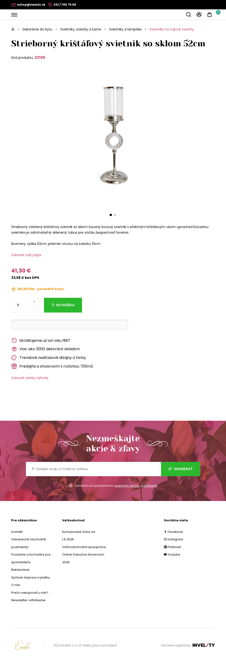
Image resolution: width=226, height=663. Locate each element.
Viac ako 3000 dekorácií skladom (45, 349)
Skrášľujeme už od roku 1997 (40, 340)
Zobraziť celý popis (26, 255)
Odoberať (181, 469)
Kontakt (17, 532)
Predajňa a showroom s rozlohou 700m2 (52, 366)
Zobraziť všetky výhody (29, 378)
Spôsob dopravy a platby (30, 577)
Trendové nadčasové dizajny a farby (48, 358)
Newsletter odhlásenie (28, 600)
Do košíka (65, 305)
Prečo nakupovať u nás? (29, 592)
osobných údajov (127, 486)
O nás (15, 585)
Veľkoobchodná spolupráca (84, 547)
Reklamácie (20, 569)
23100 (40, 57)
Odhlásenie (149, 486)
